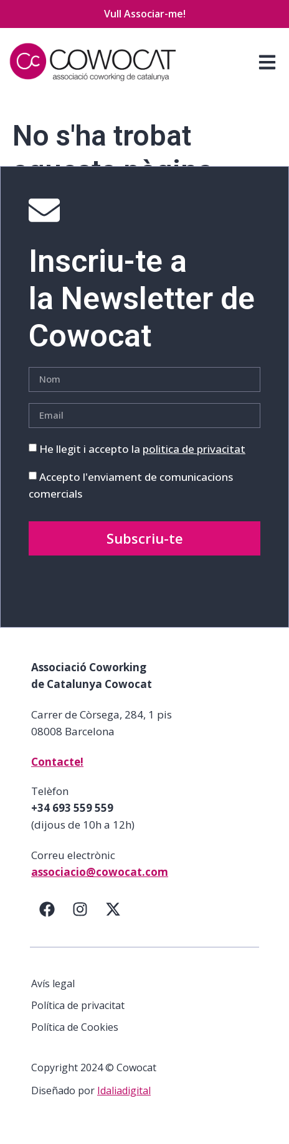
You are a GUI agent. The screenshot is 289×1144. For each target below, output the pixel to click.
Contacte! (57, 762)
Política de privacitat (78, 1005)
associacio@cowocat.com (99, 872)
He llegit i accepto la (142, 449)
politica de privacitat (194, 449)
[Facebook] (46, 909)
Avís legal (53, 983)
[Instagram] (79, 909)
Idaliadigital (124, 1090)
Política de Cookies (74, 1027)
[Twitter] (112, 909)
